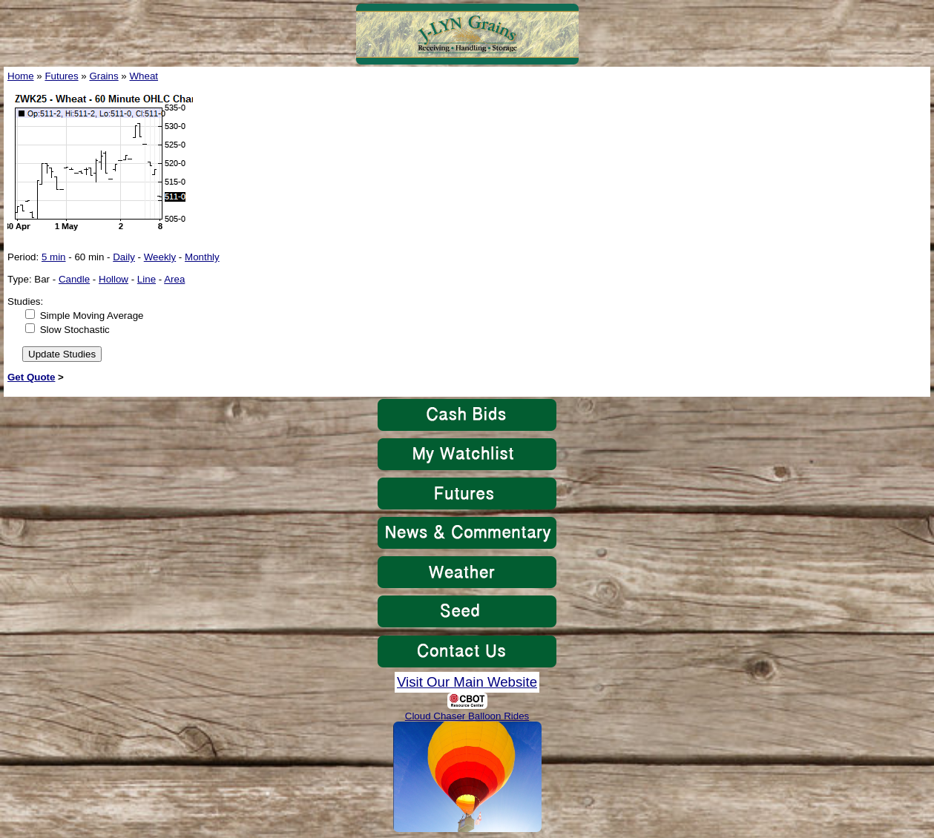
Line (146, 279)
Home (20, 76)
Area (174, 279)
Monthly (202, 257)
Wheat (144, 76)
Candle (74, 279)
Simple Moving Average (92, 315)
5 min (54, 257)
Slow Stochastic (75, 329)
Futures (61, 76)
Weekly (160, 257)
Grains (103, 76)
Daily (124, 257)
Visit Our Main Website (467, 682)
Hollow (113, 279)
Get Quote (31, 377)
